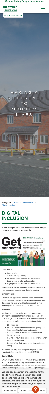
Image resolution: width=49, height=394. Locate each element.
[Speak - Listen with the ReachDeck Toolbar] (35, 389)
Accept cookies (10, 390)
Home (16, 203)
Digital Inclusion (8, 205)
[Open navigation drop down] (43, 9)
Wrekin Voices (27, 203)
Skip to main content (13, 15)
